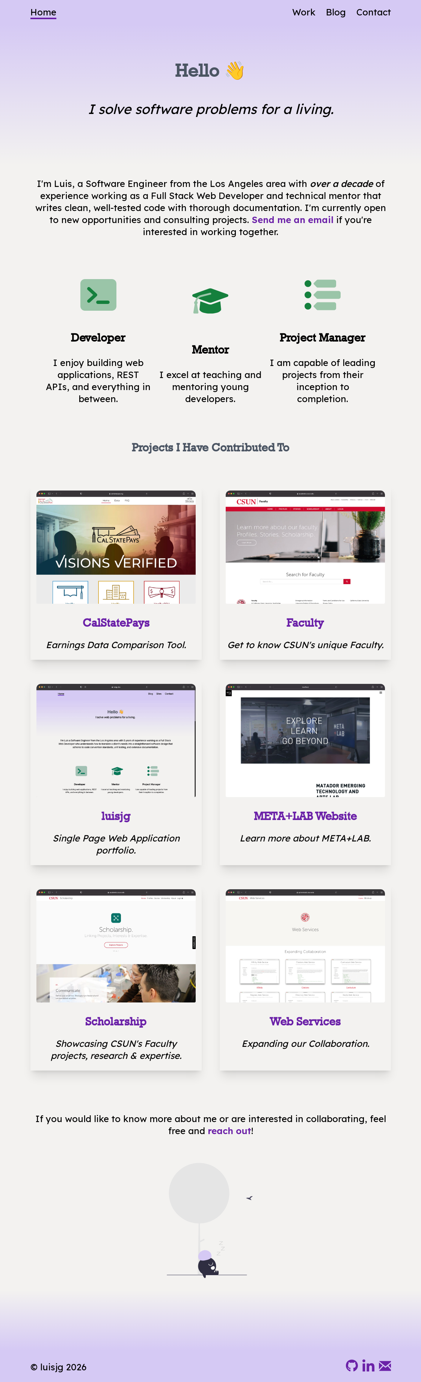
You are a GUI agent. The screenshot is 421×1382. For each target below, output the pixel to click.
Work (303, 12)
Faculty (305, 622)
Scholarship (115, 1021)
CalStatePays (116, 622)
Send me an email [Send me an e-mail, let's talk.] (292, 219)
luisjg (115, 816)
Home (43, 12)
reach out (229, 1130)
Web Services (305, 1021)
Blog (336, 12)
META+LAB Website (305, 816)
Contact (373, 12)
